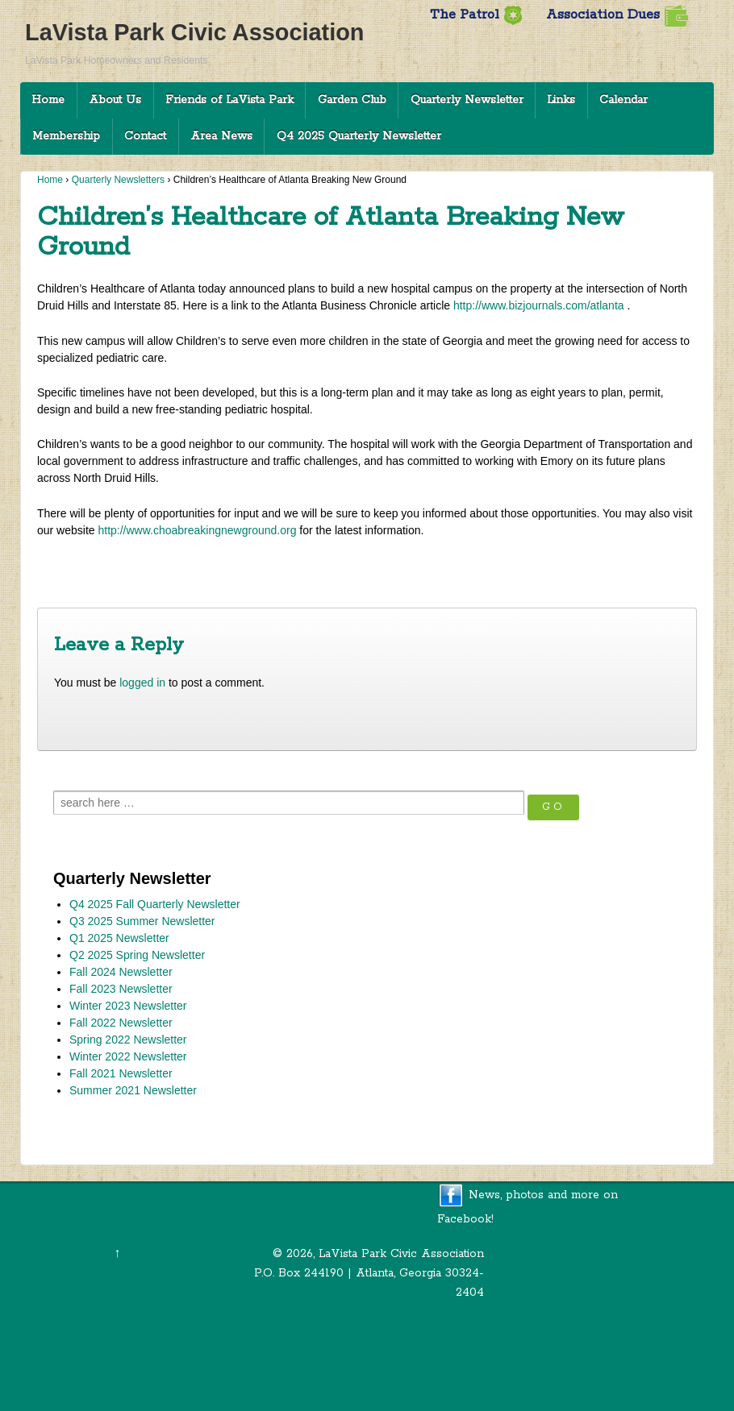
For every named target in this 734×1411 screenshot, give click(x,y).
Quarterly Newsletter (467, 100)
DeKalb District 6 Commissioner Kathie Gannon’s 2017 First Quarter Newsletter (240, 568)
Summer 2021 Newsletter (133, 1090)
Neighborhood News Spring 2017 (601, 568)
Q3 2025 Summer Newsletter (142, 921)
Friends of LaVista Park (229, 100)
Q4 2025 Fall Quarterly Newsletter (154, 904)
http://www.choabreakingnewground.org (197, 530)
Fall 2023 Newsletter (121, 988)
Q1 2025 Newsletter (119, 938)
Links (561, 100)
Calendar (623, 100)
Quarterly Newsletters (118, 179)
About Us (115, 100)
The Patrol (476, 14)
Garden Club (352, 100)
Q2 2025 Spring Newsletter (137, 954)
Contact (145, 136)
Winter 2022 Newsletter (128, 1056)
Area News (221, 136)
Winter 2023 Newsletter (128, 1005)
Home (48, 100)
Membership (66, 136)
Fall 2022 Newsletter (121, 1022)
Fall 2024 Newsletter (121, 971)
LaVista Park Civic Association (194, 32)
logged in (142, 682)
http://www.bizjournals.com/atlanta (538, 305)
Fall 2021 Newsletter (121, 1073)
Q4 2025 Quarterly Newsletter (359, 136)
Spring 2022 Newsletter (128, 1039)
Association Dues (617, 14)
